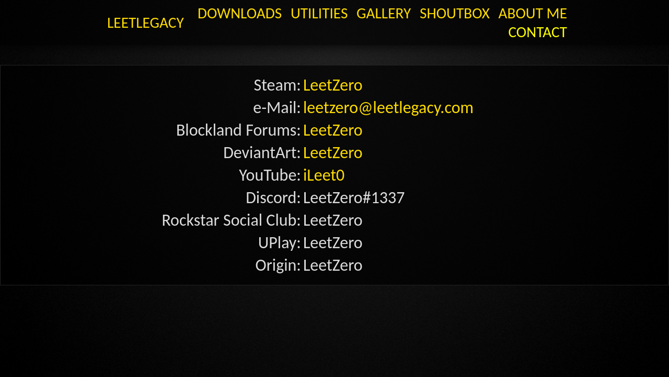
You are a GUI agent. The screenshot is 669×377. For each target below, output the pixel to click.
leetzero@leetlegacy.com (352, 71)
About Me (492, 10)
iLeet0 (315, 113)
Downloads (272, 10)
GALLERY (380, 10)
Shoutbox (433, 10)
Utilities (332, 10)
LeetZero (320, 57)
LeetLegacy (135, 10)
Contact (545, 10)
